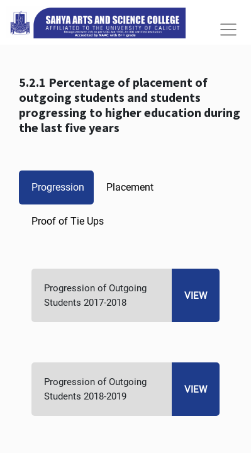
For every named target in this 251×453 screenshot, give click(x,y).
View (195, 295)
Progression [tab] (57, 187)
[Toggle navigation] (228, 29)
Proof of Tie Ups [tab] (67, 221)
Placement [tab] (129, 187)
